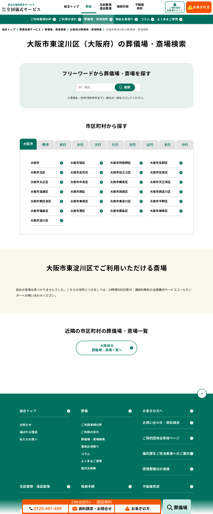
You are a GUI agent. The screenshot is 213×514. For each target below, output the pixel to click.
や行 (185, 145)
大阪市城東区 (159, 211)
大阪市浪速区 (39, 192)
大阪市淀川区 (39, 220)
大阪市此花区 (79, 172)
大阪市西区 (77, 192)
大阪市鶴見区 (119, 182)
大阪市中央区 (79, 182)
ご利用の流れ (68, 19)
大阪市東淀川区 (120, 201)
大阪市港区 (77, 211)
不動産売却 (139, 6)
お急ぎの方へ (153, 411)
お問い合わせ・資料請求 (161, 423)
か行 (80, 145)
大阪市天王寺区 (160, 182)
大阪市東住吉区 (41, 201)
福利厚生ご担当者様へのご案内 (166, 453)
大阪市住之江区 (120, 172)
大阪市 (28, 144)
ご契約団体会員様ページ (161, 438)
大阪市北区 (38, 172)
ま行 (167, 145)
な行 (132, 145)
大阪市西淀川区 (160, 192)
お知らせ (26, 425)
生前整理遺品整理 (106, 6)
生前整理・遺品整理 (35, 486)
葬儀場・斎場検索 (96, 19)
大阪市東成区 (79, 201)
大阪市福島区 (39, 211)
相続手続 (123, 7)
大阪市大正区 (39, 182)
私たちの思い (29, 439)
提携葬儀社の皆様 (156, 469)
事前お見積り (124, 19)
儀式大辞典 (88, 468)
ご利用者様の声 (41, 19)
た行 (115, 145)
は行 (150, 145)
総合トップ (71, 7)
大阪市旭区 (77, 163)
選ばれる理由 (29, 432)
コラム (145, 19)
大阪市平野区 (159, 201)
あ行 (63, 145)
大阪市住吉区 (159, 172)
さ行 (97, 145)
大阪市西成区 (119, 192)
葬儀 (89, 7)
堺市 (45, 145)
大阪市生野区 (159, 163)
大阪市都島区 (119, 211)
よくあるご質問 (167, 19)
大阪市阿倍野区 (120, 163)
